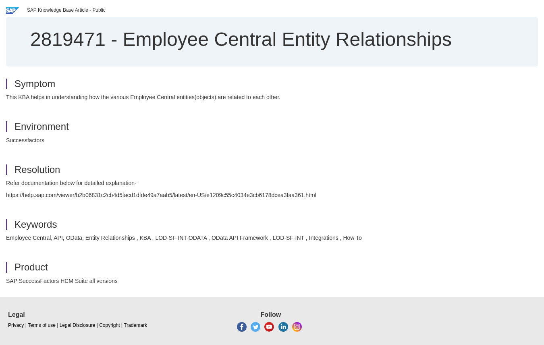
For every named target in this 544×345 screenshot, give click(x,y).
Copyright (109, 325)
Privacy (16, 325)
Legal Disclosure (78, 325)
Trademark (135, 325)
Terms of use (42, 325)
